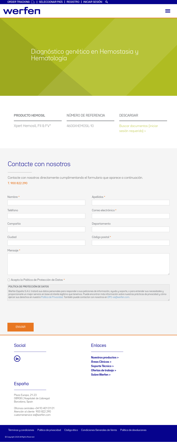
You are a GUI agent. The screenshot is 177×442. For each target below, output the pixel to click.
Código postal (100, 237)
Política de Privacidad (52, 297)
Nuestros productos (103, 357)
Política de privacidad (49, 430)
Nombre (12, 197)
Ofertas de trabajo (102, 370)
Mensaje (12, 250)
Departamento (101, 223)
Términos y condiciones (21, 430)
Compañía (14, 223)
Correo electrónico (103, 210)
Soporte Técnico (101, 366)
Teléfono (12, 210)
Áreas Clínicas (100, 362)
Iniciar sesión (92, 2)
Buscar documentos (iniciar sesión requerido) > (138, 128)
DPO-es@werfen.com (118, 297)
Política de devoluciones (133, 430)
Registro (73, 2)
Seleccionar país (51, 2)
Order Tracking (21, 2)
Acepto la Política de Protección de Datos (37, 280)
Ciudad (11, 237)
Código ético (71, 430)
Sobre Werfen (99, 374)
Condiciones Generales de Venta (99, 430)
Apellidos (97, 197)
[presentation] (32, 311)
